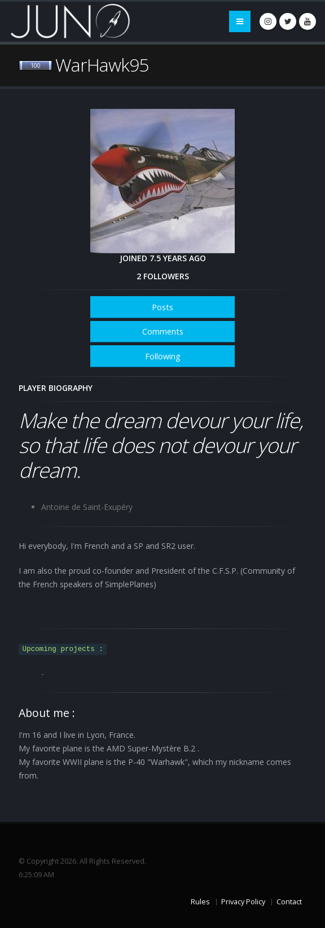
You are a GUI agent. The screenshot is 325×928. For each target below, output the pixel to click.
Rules (200, 902)
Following (163, 356)
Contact (289, 902)
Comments (162, 331)
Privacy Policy (243, 902)
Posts (162, 307)
